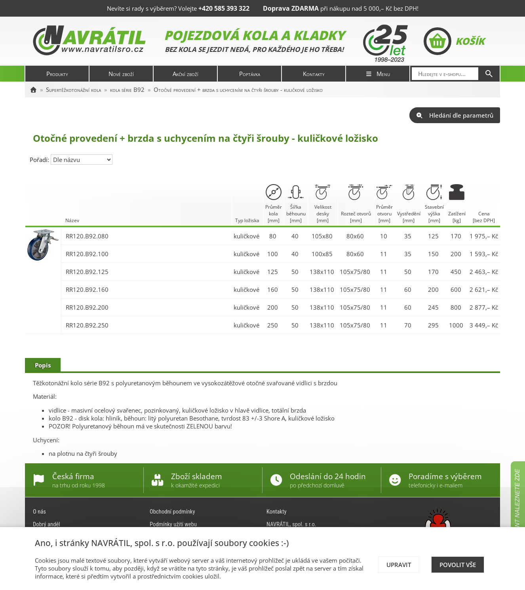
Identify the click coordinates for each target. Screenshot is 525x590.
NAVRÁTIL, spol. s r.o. (291, 524)
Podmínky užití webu (173, 524)
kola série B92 (127, 89)
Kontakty (314, 74)
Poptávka (249, 74)
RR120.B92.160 (87, 289)
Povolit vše (457, 565)
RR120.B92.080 (87, 236)
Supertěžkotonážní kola (73, 89)
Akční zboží (185, 74)
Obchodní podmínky (172, 511)
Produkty (57, 74)
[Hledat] (489, 74)
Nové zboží (121, 74)
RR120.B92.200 (87, 307)
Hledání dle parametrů (454, 115)
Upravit (398, 565)
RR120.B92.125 (87, 272)
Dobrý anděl (46, 524)
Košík (454, 41)
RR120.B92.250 (87, 325)
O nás (39, 511)
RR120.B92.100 (87, 254)
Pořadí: (40, 160)
